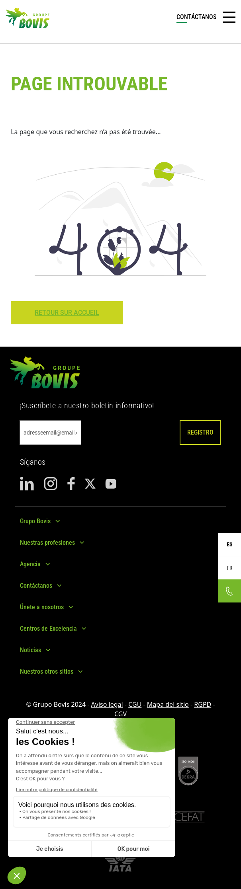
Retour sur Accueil (67, 312)
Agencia (30, 564)
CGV (120, 714)
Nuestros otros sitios (46, 671)
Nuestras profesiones (47, 542)
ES (230, 544)
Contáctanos (36, 585)
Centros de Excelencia (48, 628)
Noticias (30, 650)
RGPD (202, 704)
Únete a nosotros (42, 607)
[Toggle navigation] (229, 17)
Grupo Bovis (35, 521)
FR (229, 568)
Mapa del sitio (168, 704)
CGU (134, 704)
